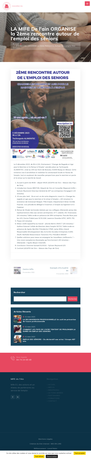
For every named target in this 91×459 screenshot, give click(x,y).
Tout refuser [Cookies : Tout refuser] (39, 456)
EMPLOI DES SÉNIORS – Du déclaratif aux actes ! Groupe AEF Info (49, 340)
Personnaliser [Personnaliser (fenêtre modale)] (52, 456)
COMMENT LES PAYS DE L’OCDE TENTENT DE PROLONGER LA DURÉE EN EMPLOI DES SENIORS (49, 330)
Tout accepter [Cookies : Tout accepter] (80, 453)
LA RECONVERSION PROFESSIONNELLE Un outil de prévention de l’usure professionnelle (49, 320)
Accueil (16, 44)
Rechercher (19, 292)
